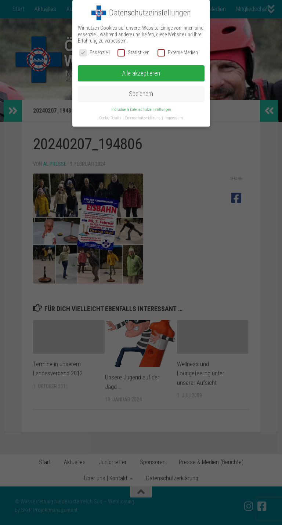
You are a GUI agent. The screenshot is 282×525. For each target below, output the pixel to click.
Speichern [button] (141, 94)
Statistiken (133, 52)
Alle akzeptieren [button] (141, 73)
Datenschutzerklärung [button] (143, 118)
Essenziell (94, 52)
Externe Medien (178, 52)
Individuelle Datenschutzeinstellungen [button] (141, 109)
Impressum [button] (173, 118)
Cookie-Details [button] (111, 118)
